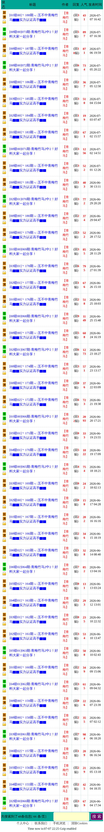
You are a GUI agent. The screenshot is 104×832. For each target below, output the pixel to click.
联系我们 (41, 823)
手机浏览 (59, 823)
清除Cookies (79, 823)
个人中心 (23, 823)
